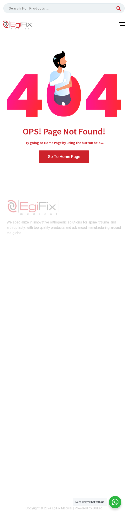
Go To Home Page (64, 156)
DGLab (97, 510)
